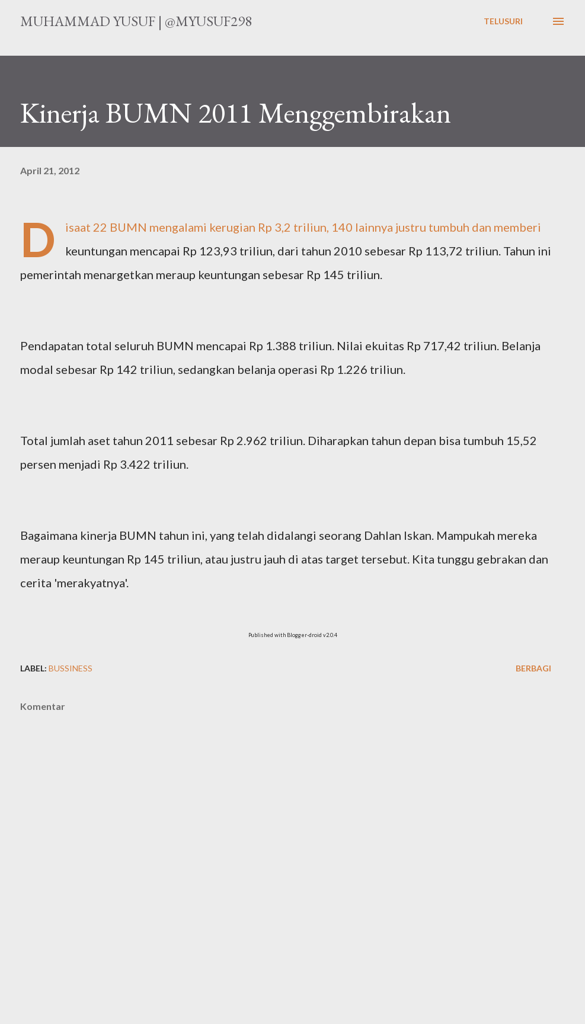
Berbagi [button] (533, 668)
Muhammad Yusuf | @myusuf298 (136, 21)
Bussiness (70, 668)
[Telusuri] (503, 21)
